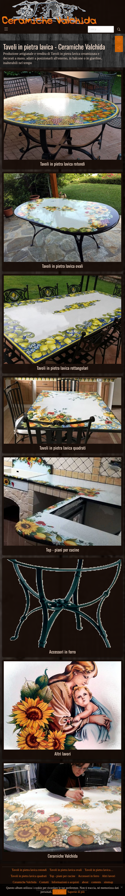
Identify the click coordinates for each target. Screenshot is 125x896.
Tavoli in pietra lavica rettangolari (62, 368)
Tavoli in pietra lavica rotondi (62, 164)
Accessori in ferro (62, 651)
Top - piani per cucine (62, 549)
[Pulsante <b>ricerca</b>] (101, 29)
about (85, 882)
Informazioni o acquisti (65, 882)
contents (96, 882)
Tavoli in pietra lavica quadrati (62, 448)
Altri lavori (62, 753)
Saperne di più (75, 891)
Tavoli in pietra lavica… (99, 870)
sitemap (108, 882)
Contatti (44, 882)
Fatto (61, 891)
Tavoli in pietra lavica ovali (62, 266)
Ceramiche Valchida (63, 856)
